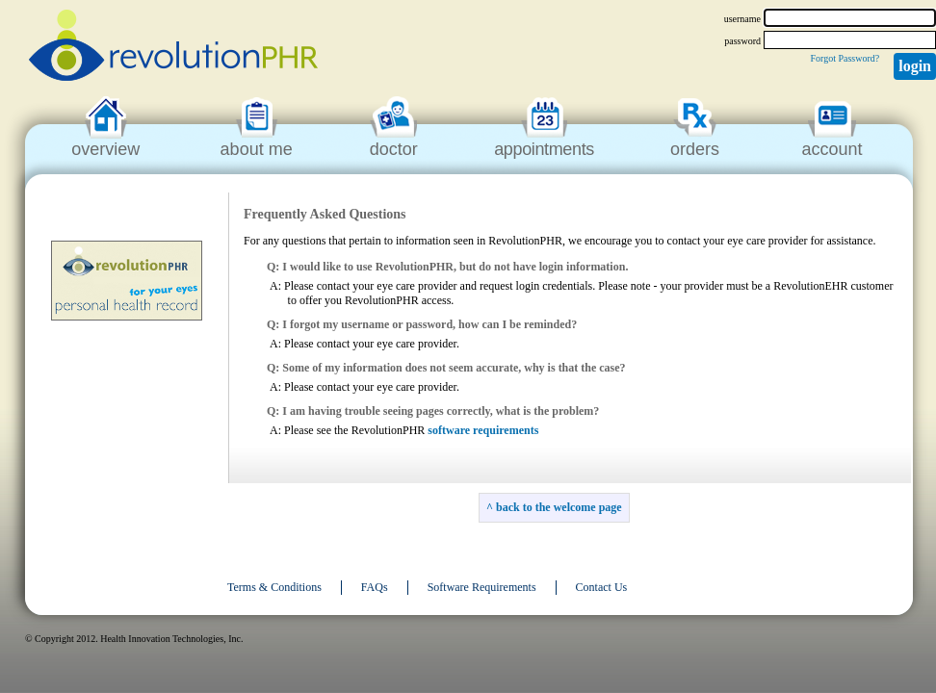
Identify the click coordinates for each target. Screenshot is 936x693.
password (742, 41)
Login (914, 66)
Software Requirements (482, 587)
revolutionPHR (173, 48)
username (742, 18)
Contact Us (602, 587)
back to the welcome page (559, 507)
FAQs (374, 587)
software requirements (483, 430)
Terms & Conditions (274, 587)
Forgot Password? (844, 58)
